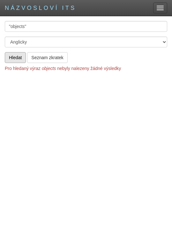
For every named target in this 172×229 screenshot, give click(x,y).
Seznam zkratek (47, 57)
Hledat (15, 57)
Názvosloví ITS (40, 8)
